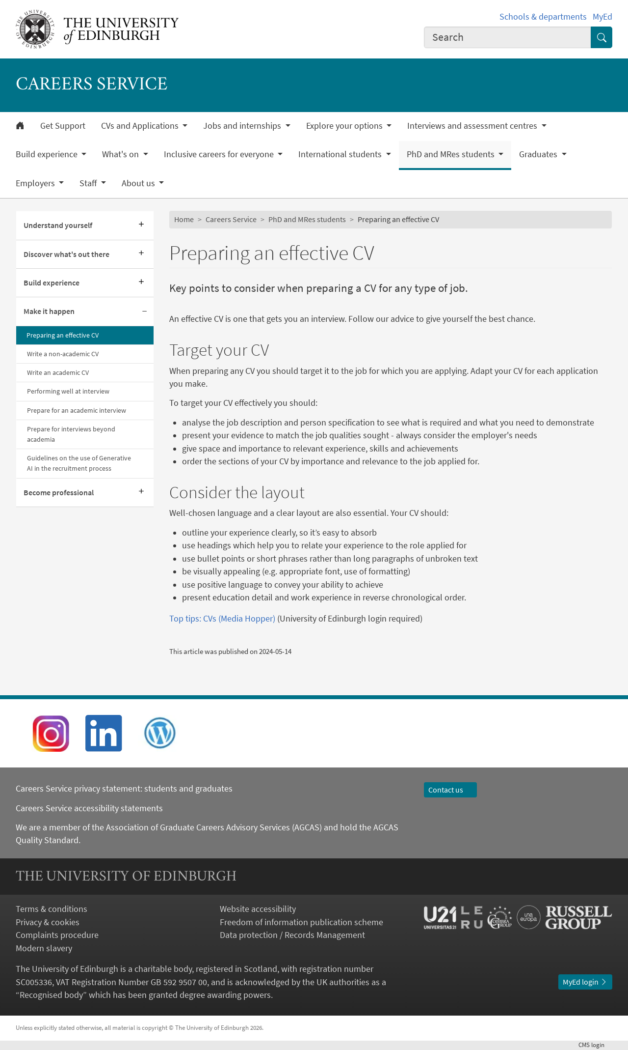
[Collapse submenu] (145, 311)
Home (184, 219)
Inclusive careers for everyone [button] (220, 154)
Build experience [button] (47, 154)
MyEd (602, 16)
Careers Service (231, 219)
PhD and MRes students (307, 219)
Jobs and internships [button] (243, 125)
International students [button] (341, 154)
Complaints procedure (57, 935)
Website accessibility (258, 909)
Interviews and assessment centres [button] (473, 125)
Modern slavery (44, 948)
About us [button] (139, 183)
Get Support (62, 125)
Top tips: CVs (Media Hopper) (222, 618)
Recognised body (51, 995)
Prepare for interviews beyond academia (71, 434)
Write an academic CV (58, 372)
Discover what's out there (66, 254)
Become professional (59, 492)
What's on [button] (121, 154)
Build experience (51, 282)
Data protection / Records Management (292, 935)
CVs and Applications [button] (141, 125)
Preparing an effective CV (62, 335)
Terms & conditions (51, 909)
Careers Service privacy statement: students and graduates (125, 788)
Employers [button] (36, 183)
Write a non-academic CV (63, 353)
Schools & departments (543, 16)
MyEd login (585, 982)
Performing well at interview (68, 391)
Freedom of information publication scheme (301, 922)
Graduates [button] (539, 154)
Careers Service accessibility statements (89, 808)
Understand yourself (58, 225)
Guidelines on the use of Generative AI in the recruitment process (79, 463)
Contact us (450, 790)
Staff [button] (89, 183)
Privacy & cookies (47, 922)
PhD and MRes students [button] (452, 154)
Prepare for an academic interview (76, 410)
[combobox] (507, 37)
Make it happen (49, 311)
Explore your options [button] (345, 125)
